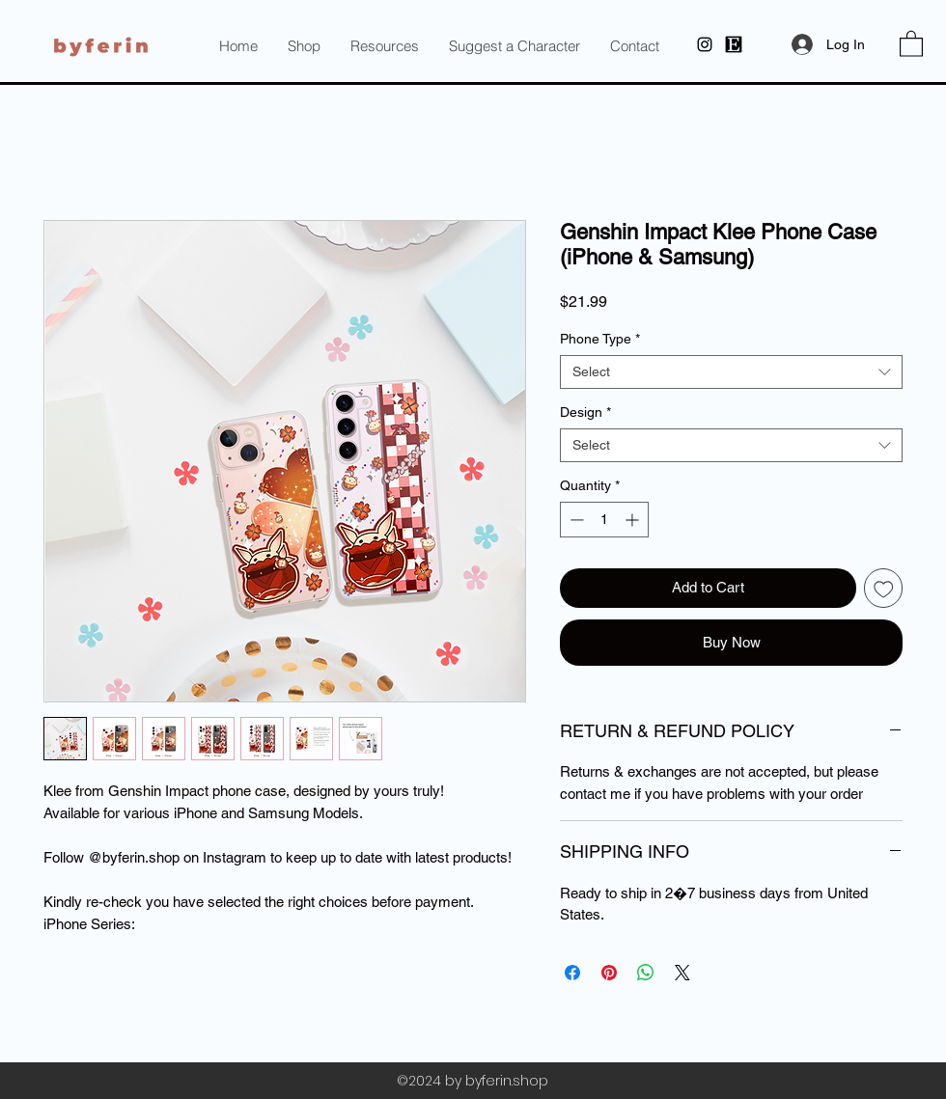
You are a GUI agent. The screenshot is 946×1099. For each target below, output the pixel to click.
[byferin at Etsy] (733, 44)
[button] (384, 46)
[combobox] (731, 372)
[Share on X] (682, 972)
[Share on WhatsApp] (645, 972)
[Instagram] (704, 44)
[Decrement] (575, 519)
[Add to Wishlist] (884, 588)
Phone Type (600, 338)
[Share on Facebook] (572, 972)
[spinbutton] (604, 519)
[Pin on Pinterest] (609, 972)
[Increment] (634, 519)
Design (585, 412)
